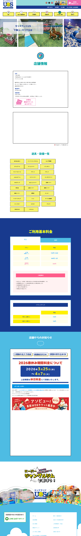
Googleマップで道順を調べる (62, 144)
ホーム (34, 505)
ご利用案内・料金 (57, 513)
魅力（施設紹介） (57, 505)
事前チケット (36, 517)
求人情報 (63, 7)
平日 (25, 229)
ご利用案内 (34, 14)
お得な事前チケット (73, 2)
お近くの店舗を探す (21, 14)
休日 (55, 229)
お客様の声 (47, 14)
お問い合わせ (50, 7)
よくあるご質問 (60, 14)
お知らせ (72, 14)
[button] (32, 45)
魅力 (8, 14)
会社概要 (57, 7)
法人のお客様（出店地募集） (73, 7)
